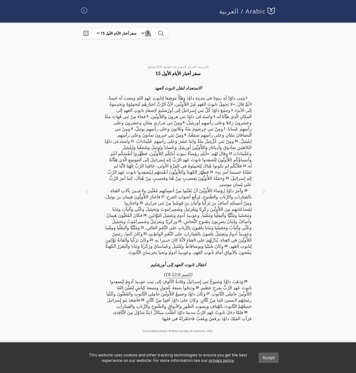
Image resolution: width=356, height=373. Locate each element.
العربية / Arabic (242, 11)
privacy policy (221, 360)
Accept (269, 357)
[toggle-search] (161, 33)
